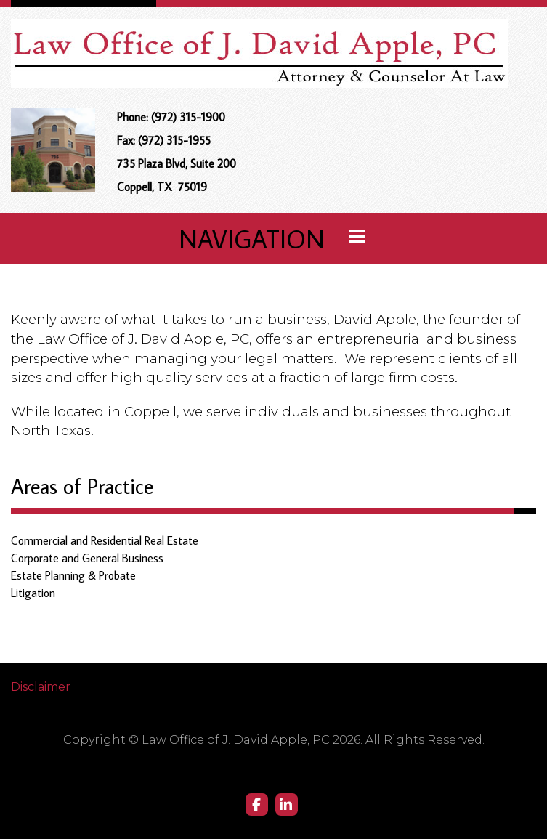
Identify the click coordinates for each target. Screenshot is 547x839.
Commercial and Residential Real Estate (104, 540)
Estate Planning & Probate (73, 575)
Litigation (33, 592)
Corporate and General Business (87, 558)
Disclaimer (40, 687)
